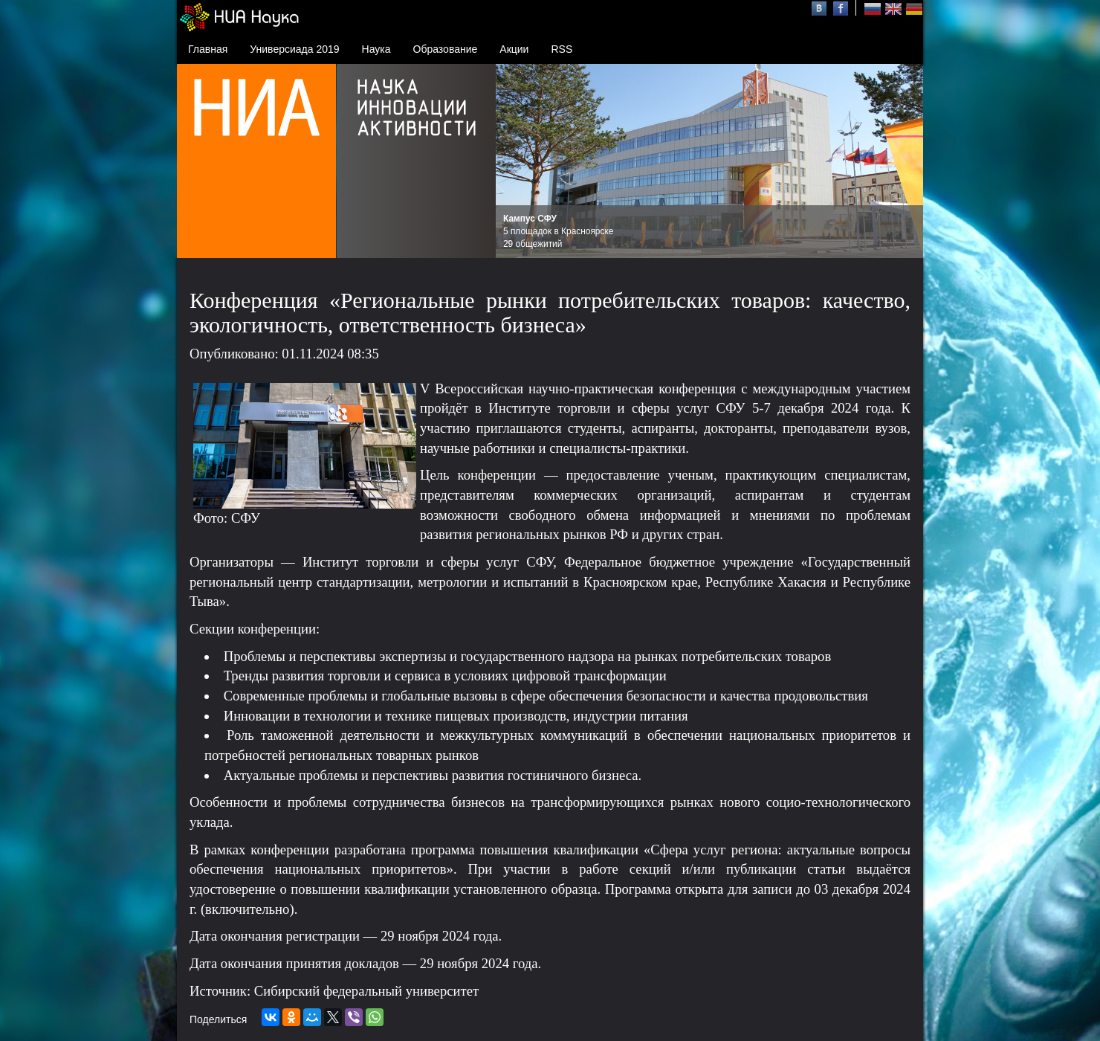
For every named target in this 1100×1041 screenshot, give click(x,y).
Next (904, 161)
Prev (515, 161)
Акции (513, 49)
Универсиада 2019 (294, 49)
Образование (445, 49)
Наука (376, 49)
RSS (561, 49)
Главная (207, 49)
